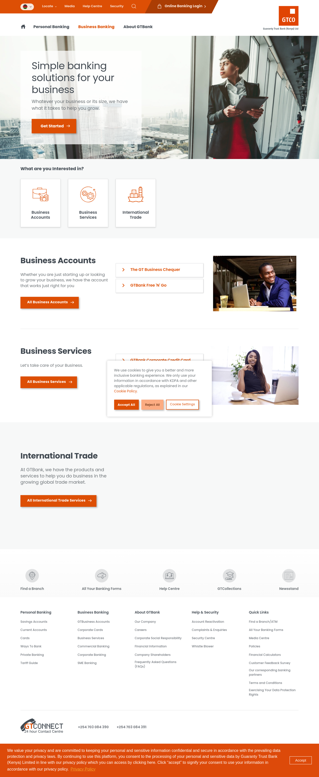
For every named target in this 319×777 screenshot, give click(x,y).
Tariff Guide (29, 663)
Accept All (126, 404)
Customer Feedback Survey (270, 663)
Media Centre (259, 638)
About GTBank (138, 27)
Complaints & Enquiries (209, 630)
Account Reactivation (208, 622)
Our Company (145, 622)
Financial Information (151, 646)
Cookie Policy (125, 390)
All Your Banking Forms (266, 630)
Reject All (152, 404)
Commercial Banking (93, 646)
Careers (141, 630)
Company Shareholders (152, 655)
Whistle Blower (203, 646)
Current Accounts (33, 630)
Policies (254, 646)
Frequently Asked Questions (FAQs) (155, 664)
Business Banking (96, 27)
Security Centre (203, 638)
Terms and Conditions (265, 683)
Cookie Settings (182, 404)
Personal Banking (51, 27)
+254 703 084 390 (93, 727)
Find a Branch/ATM (263, 622)
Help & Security (205, 612)
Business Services (91, 638)
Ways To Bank (30, 646)
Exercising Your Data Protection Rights (272, 692)
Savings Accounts (33, 622)
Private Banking (32, 655)
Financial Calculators (265, 655)
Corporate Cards (90, 630)
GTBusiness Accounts (94, 622)
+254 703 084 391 (131, 727)
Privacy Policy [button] (83, 769)
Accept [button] (300, 760)
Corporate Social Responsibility (158, 638)
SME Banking (87, 663)
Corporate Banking (92, 655)
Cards (25, 638)
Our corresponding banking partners (270, 672)
